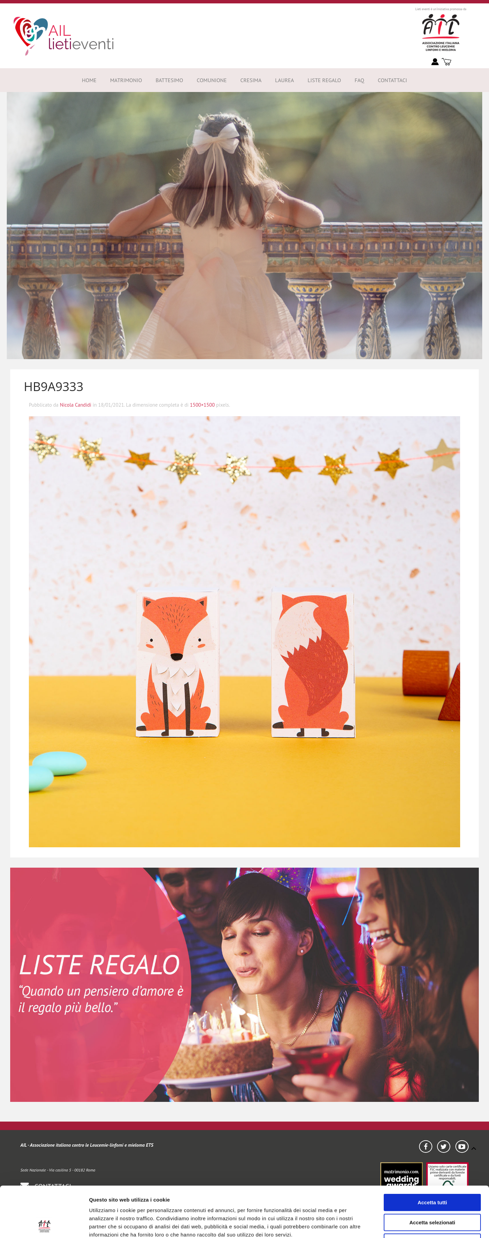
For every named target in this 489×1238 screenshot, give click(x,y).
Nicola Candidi (75, 405)
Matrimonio (126, 80)
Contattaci (392, 80)
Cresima (250, 80)
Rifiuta (432, 1195)
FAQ (359, 80)
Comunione (212, 80)
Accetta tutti (432, 1155)
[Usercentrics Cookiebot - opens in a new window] (44, 1225)
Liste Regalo (324, 80)
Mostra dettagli (390, 1224)
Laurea (284, 80)
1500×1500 (202, 405)
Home (89, 80)
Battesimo (169, 80)
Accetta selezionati (432, 1175)
